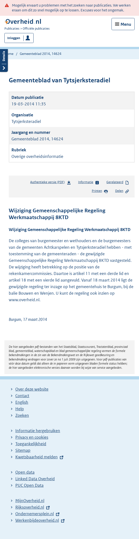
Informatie (88, 182)
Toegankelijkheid (30, 443)
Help (19, 408)
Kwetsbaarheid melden (36, 457)
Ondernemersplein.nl (34, 513)
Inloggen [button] (13, 38)
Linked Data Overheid (35, 478)
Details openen (4, 60)
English (21, 402)
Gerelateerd (117, 182)
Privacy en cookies (31, 437)
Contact (22, 395)
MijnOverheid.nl (29, 500)
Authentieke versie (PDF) (50, 183)
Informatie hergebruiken (37, 430)
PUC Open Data (29, 485)
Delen (122, 191)
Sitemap (22, 450)
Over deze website (31, 389)
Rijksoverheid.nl (29, 507)
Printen (100, 191)
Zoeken (22, 415)
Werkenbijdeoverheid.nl (37, 520)
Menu (125, 24)
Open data (25, 472)
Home (8, 53)
